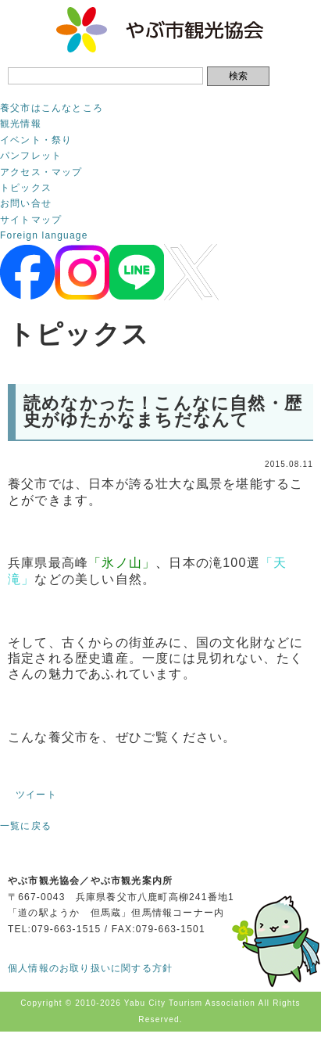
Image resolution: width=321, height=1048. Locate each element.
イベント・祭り (36, 140)
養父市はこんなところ (51, 107)
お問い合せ (26, 203)
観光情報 (20, 123)
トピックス (26, 187)
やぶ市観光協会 (160, 30)
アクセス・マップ (41, 172)
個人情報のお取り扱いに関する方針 (90, 968)
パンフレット (31, 155)
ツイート (36, 794)
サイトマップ (31, 219)
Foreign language (44, 235)
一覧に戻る (26, 825)
